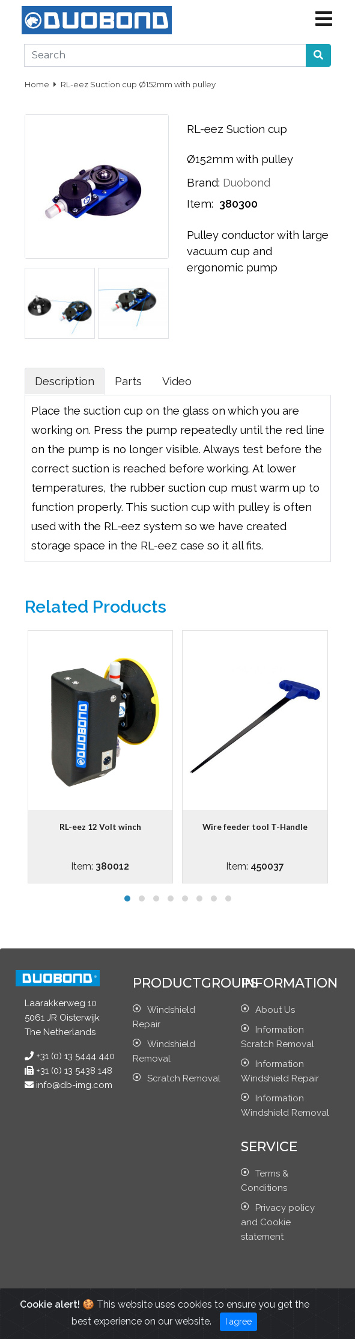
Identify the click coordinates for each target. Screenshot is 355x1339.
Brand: (203, 182)
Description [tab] (64, 381)
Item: (201, 203)
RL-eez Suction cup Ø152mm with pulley (138, 84)
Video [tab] (177, 381)
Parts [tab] (128, 381)
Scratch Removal (183, 1078)
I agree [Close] (238, 1321)
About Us (275, 1009)
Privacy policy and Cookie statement (278, 1222)
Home (38, 84)
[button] (318, 55)
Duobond (246, 182)
